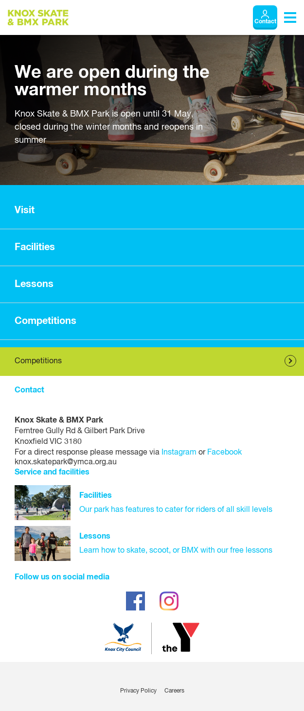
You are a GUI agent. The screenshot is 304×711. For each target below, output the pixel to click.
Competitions (38, 361)
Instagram (179, 453)
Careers (174, 691)
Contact (265, 22)
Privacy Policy (138, 691)
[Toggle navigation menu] (290, 17)
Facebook (224, 453)
